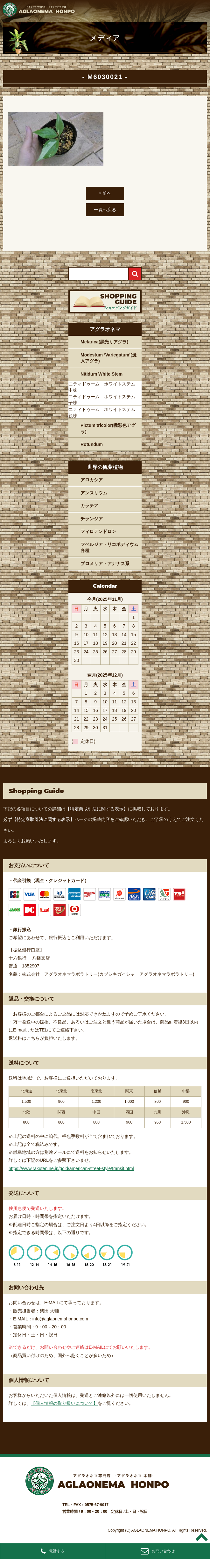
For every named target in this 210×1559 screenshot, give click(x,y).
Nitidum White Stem (101, 374)
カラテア (89, 505)
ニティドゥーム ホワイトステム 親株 (104, 412)
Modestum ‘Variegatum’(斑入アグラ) (108, 358)
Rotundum (91, 444)
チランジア (91, 518)
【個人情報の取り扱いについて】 (64, 1403)
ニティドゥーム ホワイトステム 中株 (104, 387)
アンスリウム (93, 492)
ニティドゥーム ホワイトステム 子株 (104, 400)
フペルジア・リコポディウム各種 (109, 547)
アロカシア (91, 479)
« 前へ (105, 193)
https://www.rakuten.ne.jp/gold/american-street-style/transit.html (71, 1168)
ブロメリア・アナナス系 (105, 563)
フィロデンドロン (98, 531)
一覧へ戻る (105, 209)
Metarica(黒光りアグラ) (104, 341)
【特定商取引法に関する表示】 (97, 808)
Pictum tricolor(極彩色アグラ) (108, 428)
